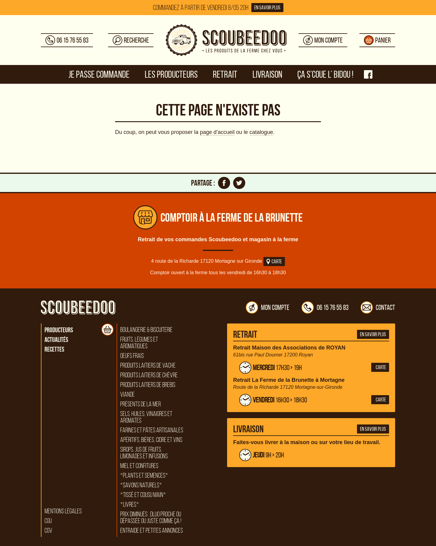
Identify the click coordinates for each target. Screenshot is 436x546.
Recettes (54, 349)
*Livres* (129, 504)
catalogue (261, 132)
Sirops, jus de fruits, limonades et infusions (144, 453)
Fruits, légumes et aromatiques (139, 342)
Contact (378, 307)
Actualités (56, 339)
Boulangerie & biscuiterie (146, 330)
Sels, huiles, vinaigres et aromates (146, 417)
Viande (127, 394)
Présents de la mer (140, 404)
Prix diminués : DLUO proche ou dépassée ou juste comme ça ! (150, 517)
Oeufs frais (132, 356)
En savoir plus (267, 8)
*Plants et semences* (144, 475)
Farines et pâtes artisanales (151, 430)
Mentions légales (63, 511)
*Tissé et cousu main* (143, 495)
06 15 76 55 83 (325, 307)
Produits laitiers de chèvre (149, 375)
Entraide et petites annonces (151, 530)
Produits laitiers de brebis (147, 385)
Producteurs (59, 330)
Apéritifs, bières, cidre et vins (151, 440)
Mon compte (267, 307)
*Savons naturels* (141, 485)
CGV (48, 530)
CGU (48, 521)
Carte (274, 261)
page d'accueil (217, 132)
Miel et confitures (139, 466)
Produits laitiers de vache (148, 365)
